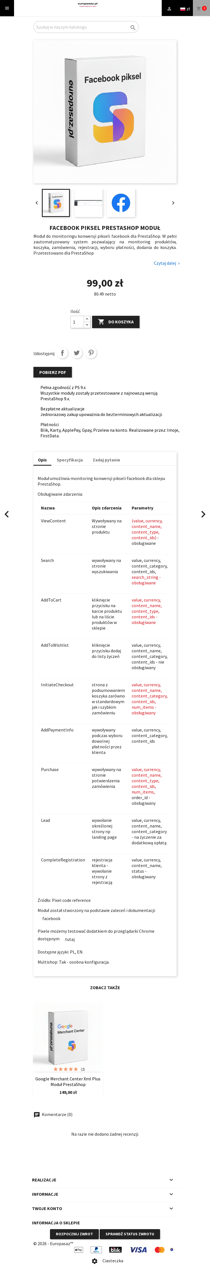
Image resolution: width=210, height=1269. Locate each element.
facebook (51, 918)
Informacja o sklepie (56, 1222)
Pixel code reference (72, 900)
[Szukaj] (86, 27)
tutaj (70, 939)
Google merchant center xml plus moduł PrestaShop (68, 1081)
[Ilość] (77, 322)
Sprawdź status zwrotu (130, 1233)
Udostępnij (62, 352)
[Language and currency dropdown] (185, 9)
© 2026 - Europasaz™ (53, 1243)
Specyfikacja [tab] (70, 460)
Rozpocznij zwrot (74, 1233)
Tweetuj (76, 352)
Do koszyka (116, 322)
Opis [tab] (42, 460)
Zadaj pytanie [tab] (106, 460)
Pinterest (91, 352)
